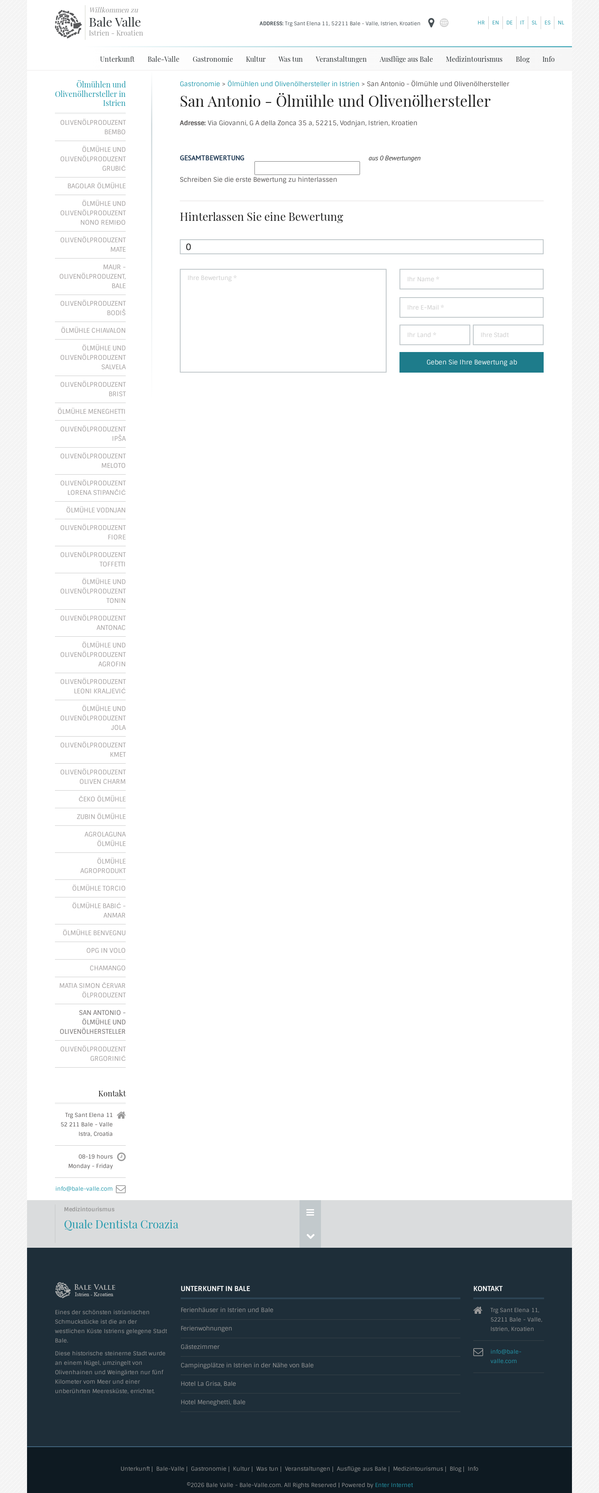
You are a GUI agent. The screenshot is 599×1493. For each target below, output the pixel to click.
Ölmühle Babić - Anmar (99, 910)
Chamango (108, 967)
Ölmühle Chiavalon (93, 330)
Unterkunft (117, 58)
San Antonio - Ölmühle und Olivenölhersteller (93, 1021)
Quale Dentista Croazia (121, 1223)
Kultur (256, 58)
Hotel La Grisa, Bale (208, 1383)
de (509, 22)
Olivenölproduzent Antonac (93, 623)
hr (481, 22)
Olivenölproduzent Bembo (93, 127)
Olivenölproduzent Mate (93, 244)
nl (561, 22)
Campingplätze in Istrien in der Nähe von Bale (247, 1365)
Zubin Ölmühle (101, 816)
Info (548, 58)
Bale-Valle (163, 58)
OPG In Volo (106, 950)
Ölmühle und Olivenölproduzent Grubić (93, 158)
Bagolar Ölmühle (96, 185)
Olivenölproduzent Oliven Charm (93, 777)
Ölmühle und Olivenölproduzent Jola (93, 717)
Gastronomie (213, 58)
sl (534, 22)
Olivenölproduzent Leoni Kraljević (93, 686)
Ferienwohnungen (206, 1328)
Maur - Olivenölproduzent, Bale (92, 276)
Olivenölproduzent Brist (93, 389)
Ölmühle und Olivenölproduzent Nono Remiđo (93, 212)
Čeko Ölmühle (102, 799)
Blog (522, 58)
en (495, 22)
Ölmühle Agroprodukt (103, 866)
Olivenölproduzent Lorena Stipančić (93, 488)
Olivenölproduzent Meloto (93, 461)
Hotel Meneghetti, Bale (213, 1402)
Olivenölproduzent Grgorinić (93, 1053)
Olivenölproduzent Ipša (93, 433)
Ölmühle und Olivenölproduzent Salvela (93, 357)
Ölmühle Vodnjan (96, 510)
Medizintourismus (474, 58)
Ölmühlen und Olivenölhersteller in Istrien (90, 93)
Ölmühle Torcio (99, 888)
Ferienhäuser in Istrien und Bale (227, 1309)
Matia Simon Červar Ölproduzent (92, 990)
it (522, 22)
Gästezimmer (200, 1346)
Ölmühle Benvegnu (94, 932)
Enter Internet (394, 1484)
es (548, 22)
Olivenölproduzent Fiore (93, 532)
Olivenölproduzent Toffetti (93, 559)
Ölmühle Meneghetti (91, 411)
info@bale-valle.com (84, 1188)
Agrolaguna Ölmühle (105, 839)
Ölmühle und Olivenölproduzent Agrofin (93, 654)
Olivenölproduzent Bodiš (93, 308)
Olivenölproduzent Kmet (93, 749)
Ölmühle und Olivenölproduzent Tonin (93, 591)
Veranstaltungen (341, 58)
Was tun (290, 58)
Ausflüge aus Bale (406, 58)
